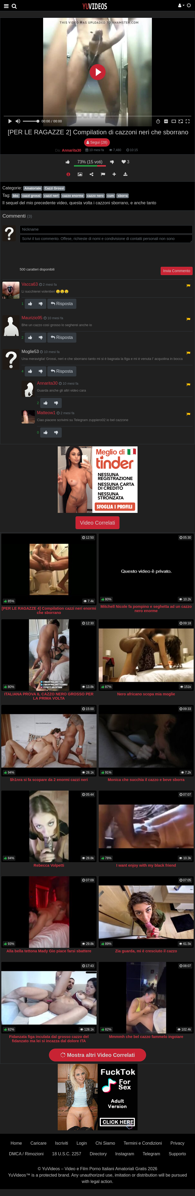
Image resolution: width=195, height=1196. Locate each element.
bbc (15, 196)
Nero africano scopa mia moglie (146, 694)
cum (110, 196)
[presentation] (60, 254)
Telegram (151, 1154)
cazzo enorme (72, 196)
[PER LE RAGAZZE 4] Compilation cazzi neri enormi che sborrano (49, 610)
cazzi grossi (31, 196)
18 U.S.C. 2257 (66, 1154)
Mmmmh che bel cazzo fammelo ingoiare (146, 1037)
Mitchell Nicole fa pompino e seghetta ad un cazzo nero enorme (146, 608)
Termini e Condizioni (143, 1143)
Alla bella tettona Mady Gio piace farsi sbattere (48, 951)
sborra (122, 196)
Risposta (62, 303)
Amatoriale (32, 188)
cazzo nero (95, 196)
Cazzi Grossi (54, 188)
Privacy (177, 1143)
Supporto (177, 1154)
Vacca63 (30, 284)
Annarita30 (47, 383)
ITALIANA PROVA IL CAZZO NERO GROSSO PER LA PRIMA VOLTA (49, 696)
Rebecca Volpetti (49, 865)
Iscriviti (61, 1143)
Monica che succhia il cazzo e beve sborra (146, 780)
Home (16, 1143)
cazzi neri (51, 196)
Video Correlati (97, 523)
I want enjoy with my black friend (146, 865)
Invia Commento (176, 271)
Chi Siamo (105, 1143)
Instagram (124, 1154)
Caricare (38, 1143)
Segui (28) (96, 142)
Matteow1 (46, 412)
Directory (98, 1154)
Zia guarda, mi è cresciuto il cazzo (146, 951)
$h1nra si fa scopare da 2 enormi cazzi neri (49, 780)
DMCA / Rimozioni (26, 1154)
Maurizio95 (32, 317)
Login (82, 1143)
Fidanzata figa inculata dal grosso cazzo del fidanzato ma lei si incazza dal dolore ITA (49, 1039)
